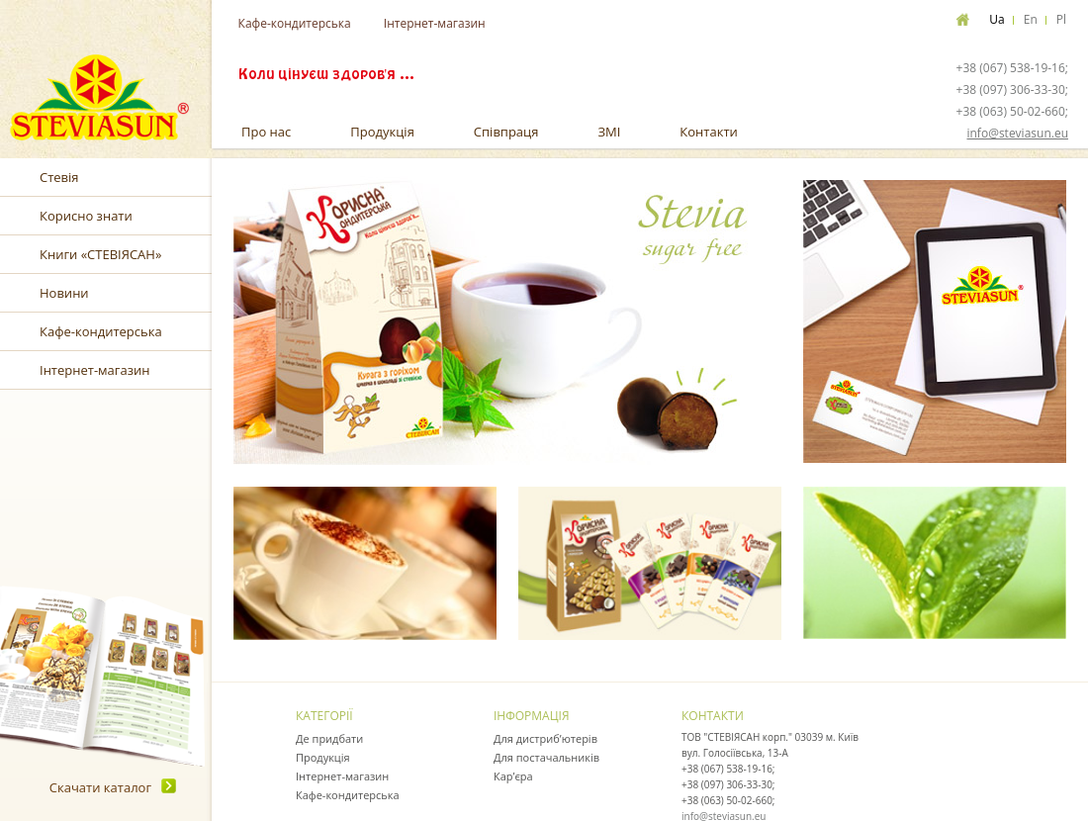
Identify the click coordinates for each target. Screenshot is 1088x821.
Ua (996, 19)
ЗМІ (608, 131)
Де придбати (329, 738)
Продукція (382, 131)
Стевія (59, 177)
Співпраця (506, 131)
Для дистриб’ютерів (545, 738)
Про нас (266, 131)
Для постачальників (546, 757)
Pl (1061, 19)
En (1031, 19)
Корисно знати (86, 216)
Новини (64, 293)
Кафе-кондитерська (294, 23)
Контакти (708, 131)
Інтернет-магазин (435, 23)
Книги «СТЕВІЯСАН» (100, 254)
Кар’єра (513, 776)
